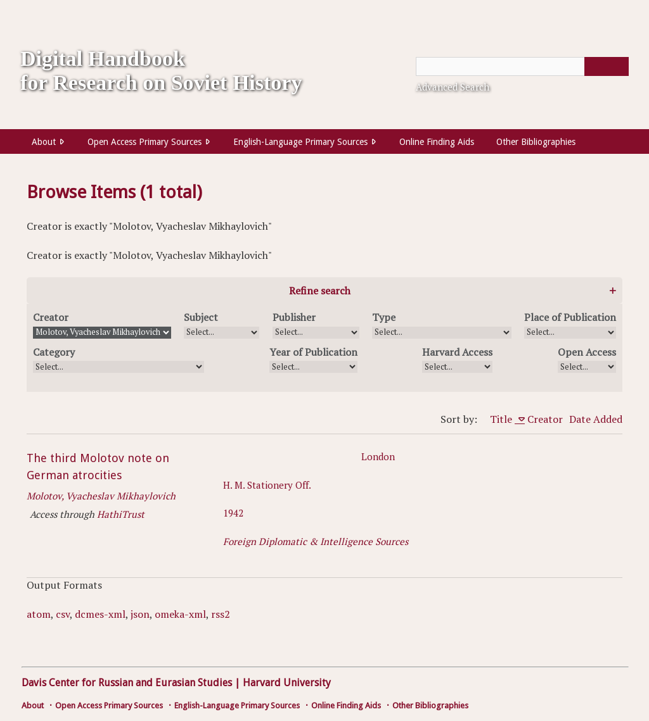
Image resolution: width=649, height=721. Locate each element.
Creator (50, 317)
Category (54, 352)
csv (63, 614)
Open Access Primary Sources (144, 142)
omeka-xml (180, 614)
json (140, 614)
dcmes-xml (100, 614)
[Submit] (606, 66)
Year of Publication (313, 352)
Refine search (319, 291)
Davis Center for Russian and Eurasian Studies (127, 683)
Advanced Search (452, 86)
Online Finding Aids (436, 142)
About (44, 142)
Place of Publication (570, 317)
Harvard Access (457, 352)
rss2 (220, 614)
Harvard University (287, 683)
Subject (201, 317)
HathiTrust (121, 514)
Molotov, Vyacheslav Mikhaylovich (101, 495)
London (378, 456)
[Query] (522, 66)
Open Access (587, 352)
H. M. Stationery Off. (267, 485)
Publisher (294, 317)
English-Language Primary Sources (300, 142)
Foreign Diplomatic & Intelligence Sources (315, 541)
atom (39, 614)
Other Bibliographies (535, 142)
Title (502, 419)
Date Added (595, 419)
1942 (233, 512)
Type (383, 317)
